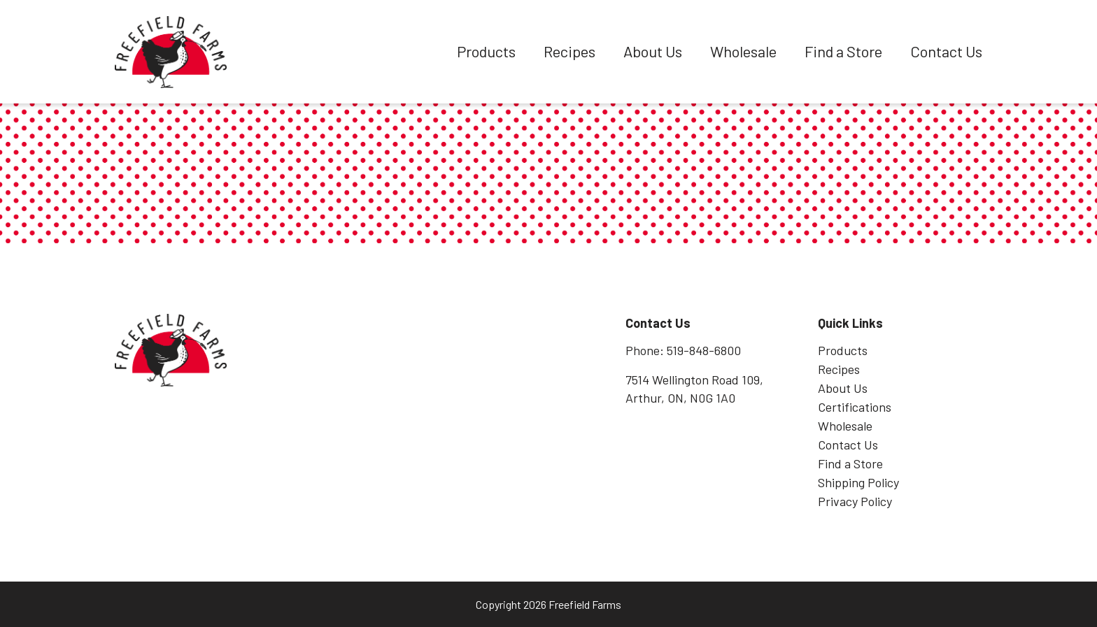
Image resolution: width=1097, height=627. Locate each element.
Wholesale (743, 51)
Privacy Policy (855, 501)
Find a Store (843, 51)
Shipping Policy (858, 482)
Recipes (569, 51)
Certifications (854, 407)
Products (486, 51)
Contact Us (946, 51)
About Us (652, 51)
